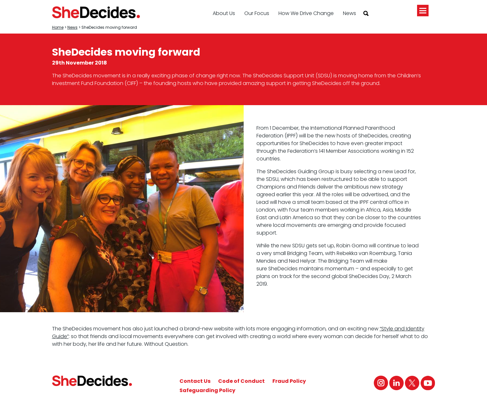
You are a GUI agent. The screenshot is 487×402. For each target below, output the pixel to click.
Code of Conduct (241, 381)
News (349, 13)
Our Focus (256, 13)
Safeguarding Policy (207, 390)
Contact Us (194, 381)
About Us (224, 13)
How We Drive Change (306, 13)
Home (58, 27)
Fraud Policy (289, 381)
